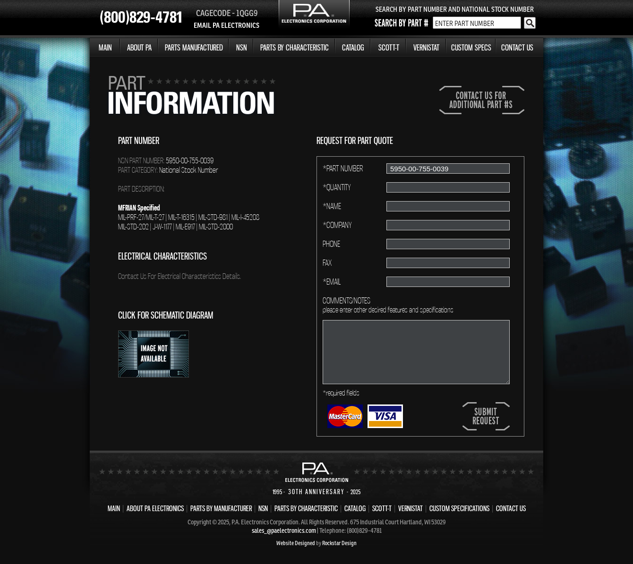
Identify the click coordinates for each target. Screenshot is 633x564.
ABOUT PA (139, 47)
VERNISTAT (426, 47)
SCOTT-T (388, 47)
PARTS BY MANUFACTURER (221, 508)
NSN (241, 47)
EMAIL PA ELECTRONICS (226, 25)
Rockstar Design (339, 543)
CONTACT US (517, 47)
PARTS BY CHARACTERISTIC (294, 47)
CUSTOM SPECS (471, 47)
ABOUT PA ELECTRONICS (155, 508)
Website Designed (295, 543)
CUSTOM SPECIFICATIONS (459, 508)
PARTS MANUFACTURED (194, 47)
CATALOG (353, 47)
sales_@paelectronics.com (284, 530)
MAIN (105, 47)
